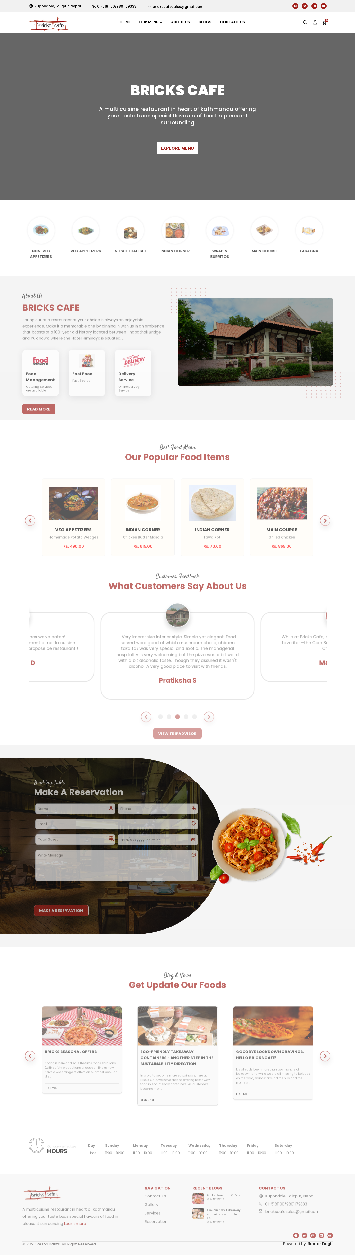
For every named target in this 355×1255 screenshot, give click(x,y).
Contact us (232, 22)
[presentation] (71, 891)
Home (125, 22)
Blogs (205, 22)
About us (180, 22)
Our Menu (148, 22)
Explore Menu (177, 148)
